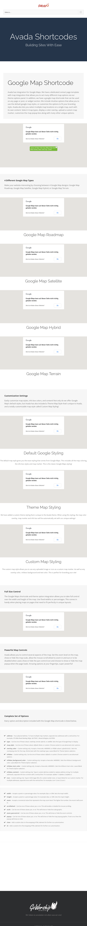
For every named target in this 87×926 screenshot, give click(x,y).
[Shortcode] (43, 39)
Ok (57, 139)
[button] (43, 144)
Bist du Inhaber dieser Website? (35, 139)
